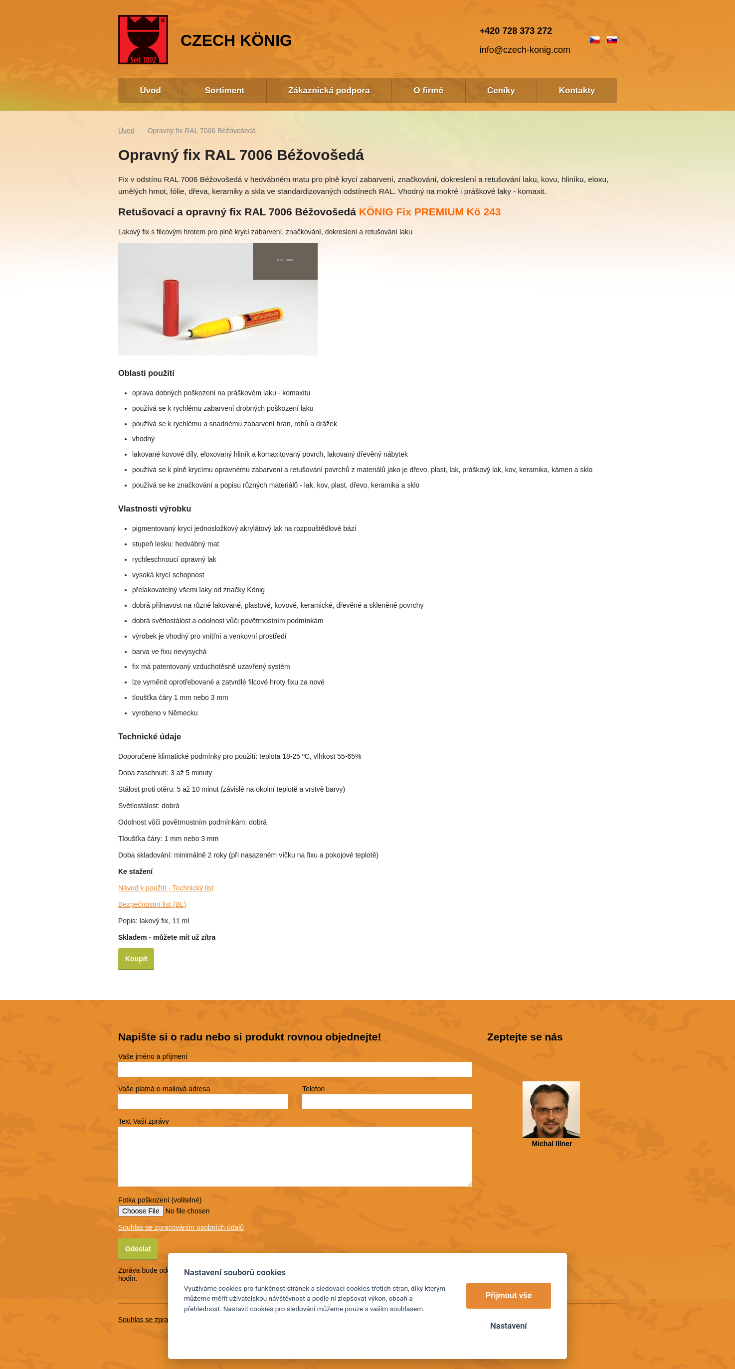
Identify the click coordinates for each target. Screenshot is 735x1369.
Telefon (313, 1089)
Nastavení (508, 1326)
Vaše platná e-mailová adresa (164, 1089)
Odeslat (138, 1249)
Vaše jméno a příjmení (152, 1056)
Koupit (136, 959)
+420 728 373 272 (516, 31)
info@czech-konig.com (525, 50)
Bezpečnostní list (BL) (152, 904)
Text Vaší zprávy (143, 1121)
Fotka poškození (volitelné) (159, 1200)
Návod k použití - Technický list (165, 888)
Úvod (126, 131)
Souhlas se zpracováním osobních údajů (181, 1227)
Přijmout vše (509, 1295)
